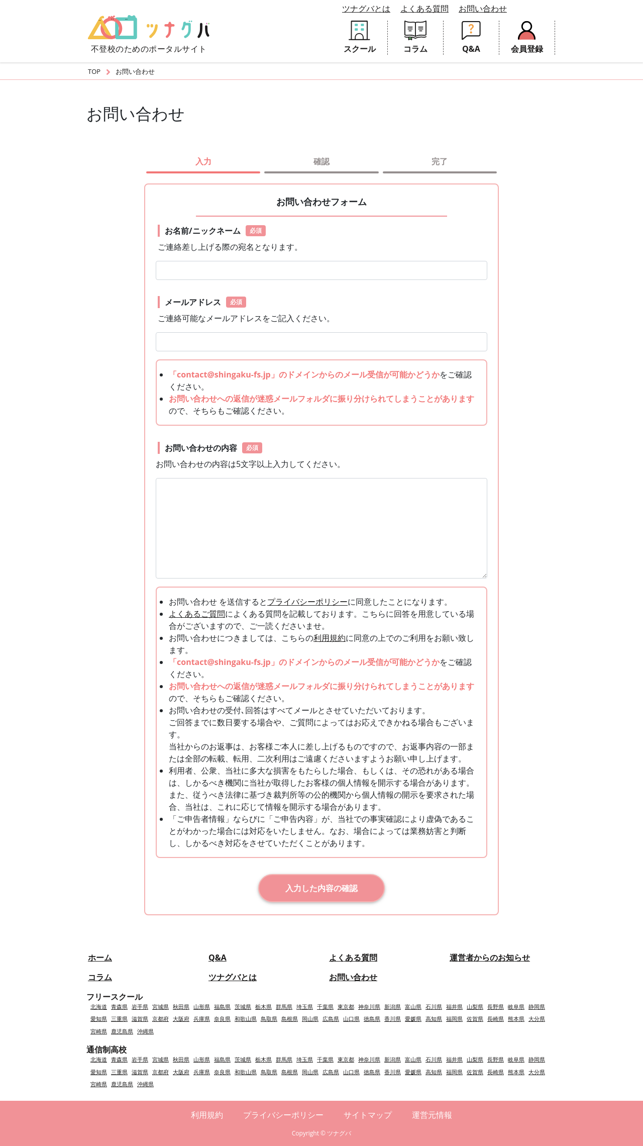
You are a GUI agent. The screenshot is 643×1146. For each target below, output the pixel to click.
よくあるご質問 (197, 613)
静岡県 (536, 1006)
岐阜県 (516, 1006)
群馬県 (284, 1006)
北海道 (98, 1006)
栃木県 (263, 1006)
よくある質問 (424, 8)
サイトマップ (368, 1114)
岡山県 (310, 1018)
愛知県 (98, 1018)
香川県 (392, 1018)
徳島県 (372, 1018)
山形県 (201, 1006)
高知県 (433, 1018)
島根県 (289, 1018)
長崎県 (495, 1018)
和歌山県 (246, 1018)
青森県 (119, 1006)
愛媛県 (413, 1018)
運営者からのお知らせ (490, 957)
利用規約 (329, 637)
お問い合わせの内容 (213, 447)
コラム (100, 977)
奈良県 (222, 1018)
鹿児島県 (122, 1031)
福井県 (454, 1006)
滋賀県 (140, 1018)
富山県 (413, 1006)
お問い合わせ (483, 8)
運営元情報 (432, 1114)
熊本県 (516, 1018)
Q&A (217, 957)
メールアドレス (205, 302)
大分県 (536, 1018)
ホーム (100, 957)
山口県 (351, 1018)
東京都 (346, 1006)
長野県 (495, 1006)
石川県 (433, 1006)
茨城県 (243, 1006)
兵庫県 (201, 1018)
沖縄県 (145, 1031)
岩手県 (140, 1006)
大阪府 (181, 1018)
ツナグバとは (366, 8)
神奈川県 (369, 1006)
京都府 (160, 1018)
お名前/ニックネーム (215, 230)
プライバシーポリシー (307, 601)
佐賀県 (475, 1018)
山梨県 (475, 1006)
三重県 (119, 1018)
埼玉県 (304, 1006)
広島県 (331, 1018)
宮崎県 (98, 1031)
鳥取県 (269, 1018)
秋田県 (181, 1006)
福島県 (222, 1006)
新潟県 (392, 1006)
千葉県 (325, 1006)
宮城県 (160, 1006)
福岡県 (454, 1018)
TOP (94, 71)
